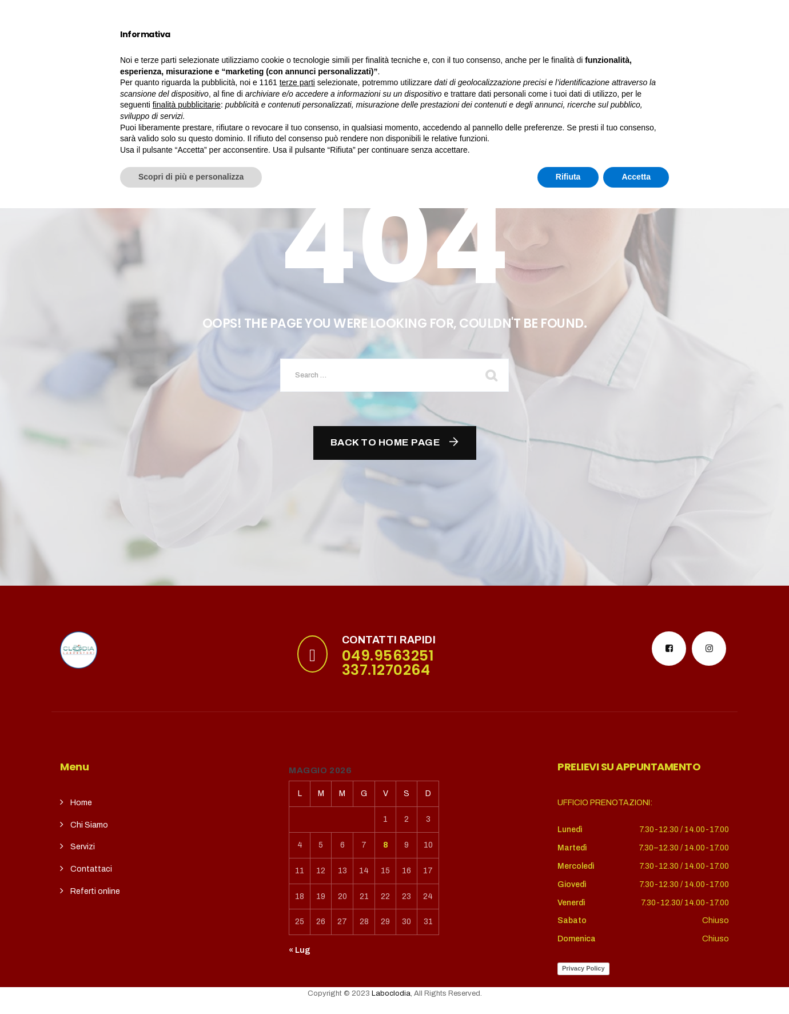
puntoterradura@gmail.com (144, 14)
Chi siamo (223, 55)
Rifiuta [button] (568, 982)
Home (167, 55)
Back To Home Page (385, 442)
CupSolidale (363, 55)
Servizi (291, 55)
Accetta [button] (636, 982)
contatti (432, 55)
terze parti (297, 888)
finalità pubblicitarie (187, 910)
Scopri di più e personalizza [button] (191, 982)
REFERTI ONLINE (504, 55)
